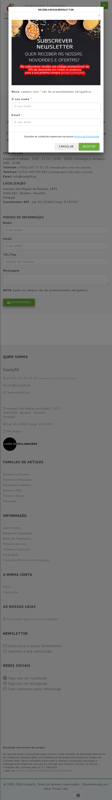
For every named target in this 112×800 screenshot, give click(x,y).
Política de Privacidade (86, 136)
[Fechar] (99, 15)
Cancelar (66, 146)
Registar (89, 146)
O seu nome (22, 99)
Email (17, 115)
